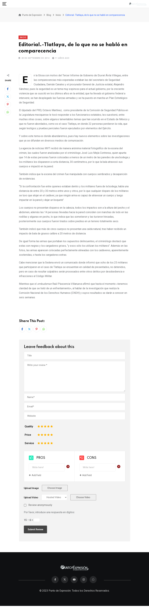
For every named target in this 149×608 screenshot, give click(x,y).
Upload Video (31, 497)
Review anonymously (40, 505)
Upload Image (31, 488)
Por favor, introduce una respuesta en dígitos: (49, 512)
